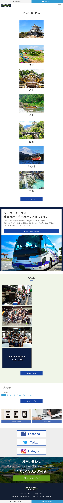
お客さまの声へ (32, 373)
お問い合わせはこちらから (31, 478)
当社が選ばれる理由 (32, 231)
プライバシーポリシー (26, 494)
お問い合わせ (48, 1)
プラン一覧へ (32, 199)
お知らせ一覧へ (32, 401)
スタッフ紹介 (46, 421)
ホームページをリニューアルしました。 (17, 395)
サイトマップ (39, 494)
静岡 (31, 40)
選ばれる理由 (16, 421)
